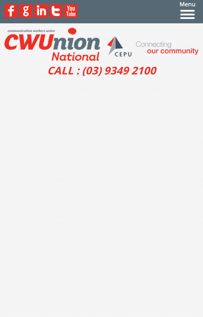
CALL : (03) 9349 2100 (101, 70)
